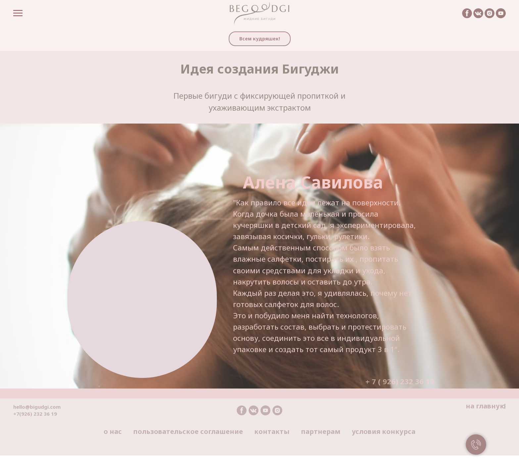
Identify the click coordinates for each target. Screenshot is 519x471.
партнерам (321, 431)
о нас (113, 431)
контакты (272, 431)
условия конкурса (383, 431)
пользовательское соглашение (188, 431)
